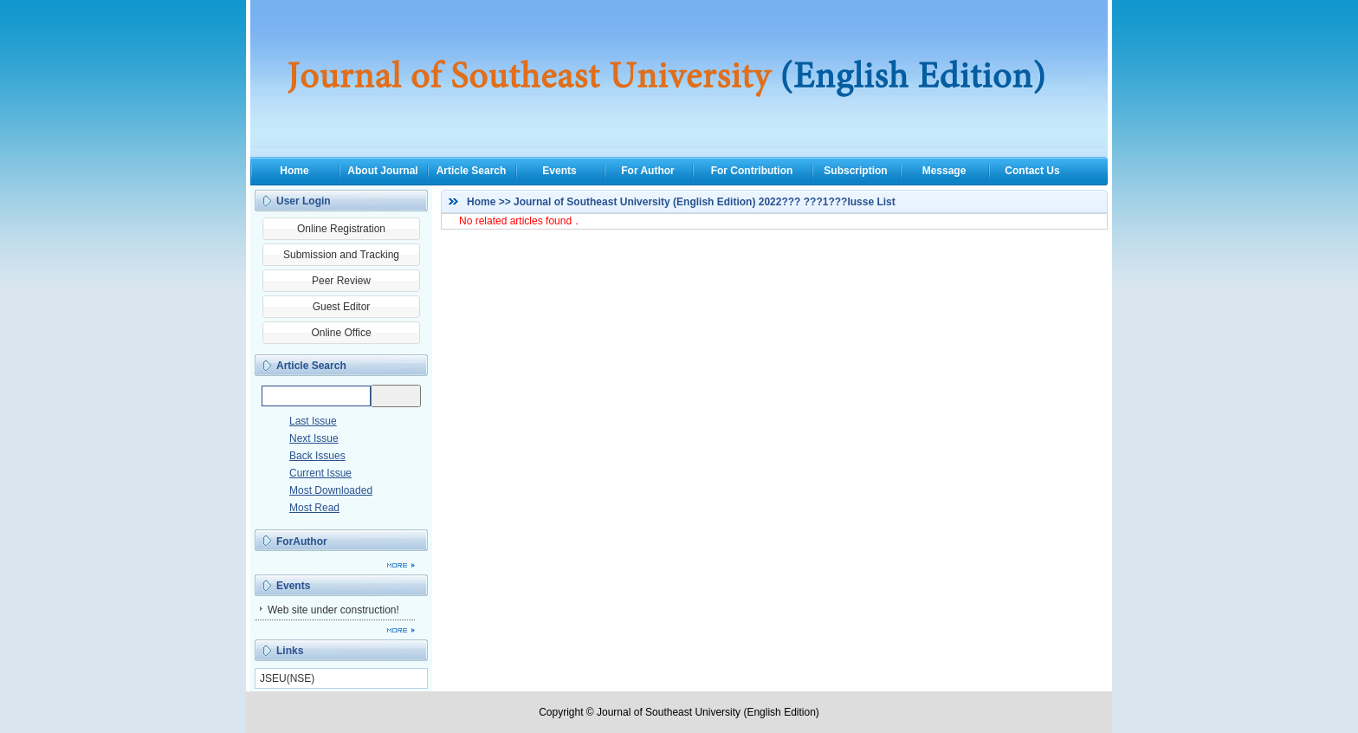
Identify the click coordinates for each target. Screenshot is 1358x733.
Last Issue (313, 421)
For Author (648, 171)
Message (944, 171)
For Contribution (752, 171)
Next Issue (314, 438)
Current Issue (320, 473)
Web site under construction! (333, 610)
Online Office (341, 333)
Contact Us (1032, 171)
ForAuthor (301, 541)
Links (289, 651)
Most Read (314, 508)
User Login (303, 201)
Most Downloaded (330, 490)
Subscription (855, 171)
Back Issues (317, 456)
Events (559, 171)
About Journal (382, 171)
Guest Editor (342, 307)
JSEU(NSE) (287, 678)
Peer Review (341, 281)
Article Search (471, 171)
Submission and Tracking (341, 255)
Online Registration (341, 229)
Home (294, 171)
